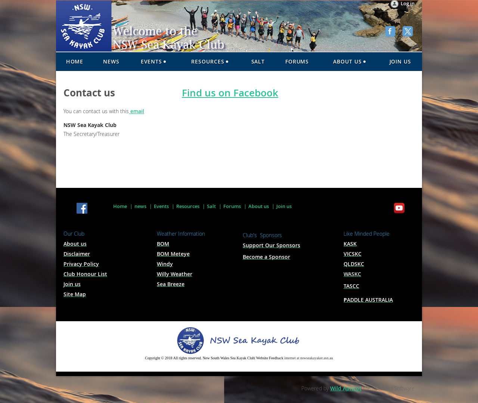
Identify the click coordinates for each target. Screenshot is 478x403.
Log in (408, 3)
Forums (232, 206)
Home (120, 206)
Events (161, 206)
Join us (284, 206)
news (140, 206)
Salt (211, 206)
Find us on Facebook (230, 92)
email (136, 111)
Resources (187, 206)
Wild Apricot (345, 388)
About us (258, 206)
